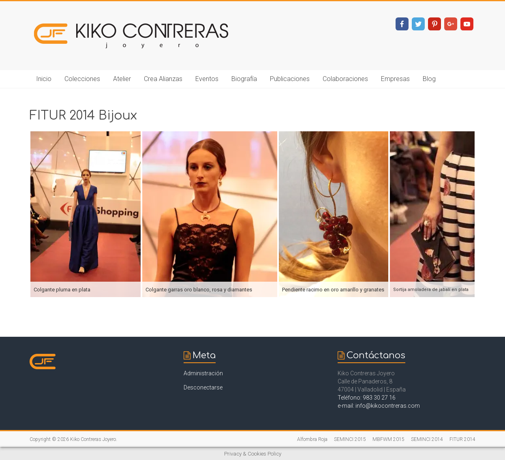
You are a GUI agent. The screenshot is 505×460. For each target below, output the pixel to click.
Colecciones (82, 79)
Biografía (244, 79)
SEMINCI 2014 (427, 439)
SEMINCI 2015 (350, 439)
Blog (429, 79)
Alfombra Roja (312, 439)
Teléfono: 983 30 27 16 (367, 397)
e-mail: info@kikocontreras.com (379, 405)
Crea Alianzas (163, 79)
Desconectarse (203, 387)
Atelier (122, 79)
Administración (203, 373)
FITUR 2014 (462, 439)
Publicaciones (290, 79)
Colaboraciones (345, 79)
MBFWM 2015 (388, 439)
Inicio (43, 79)
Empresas (395, 79)
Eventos (206, 79)
